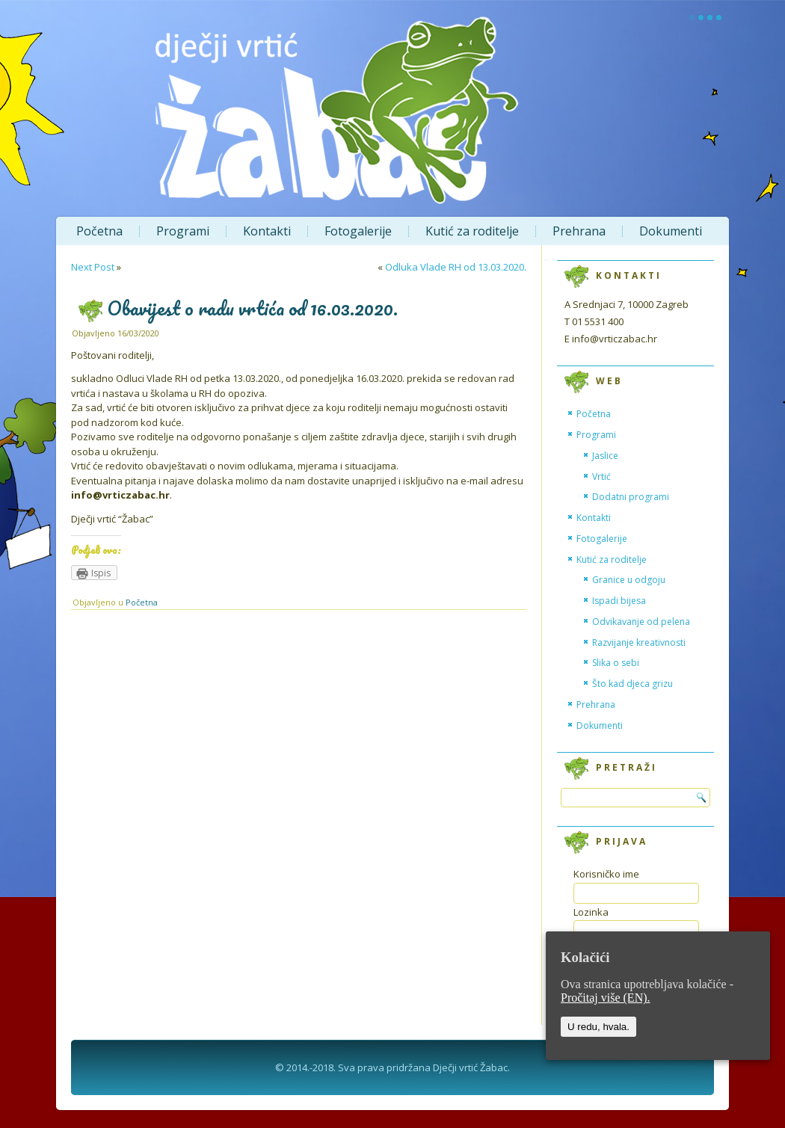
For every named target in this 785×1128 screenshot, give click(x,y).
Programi (182, 231)
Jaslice (605, 455)
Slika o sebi (615, 662)
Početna (99, 231)
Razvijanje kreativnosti (639, 642)
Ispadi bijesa (619, 600)
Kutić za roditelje (472, 231)
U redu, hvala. (598, 1026)
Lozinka (591, 912)
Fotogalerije (358, 231)
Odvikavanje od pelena (641, 621)
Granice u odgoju (628, 579)
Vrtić (601, 476)
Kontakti (267, 231)
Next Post (92, 267)
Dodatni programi (630, 496)
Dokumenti (670, 231)
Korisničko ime (606, 874)
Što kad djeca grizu (632, 683)
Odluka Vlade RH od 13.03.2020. (455, 267)
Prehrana (579, 231)
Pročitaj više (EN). (605, 997)
